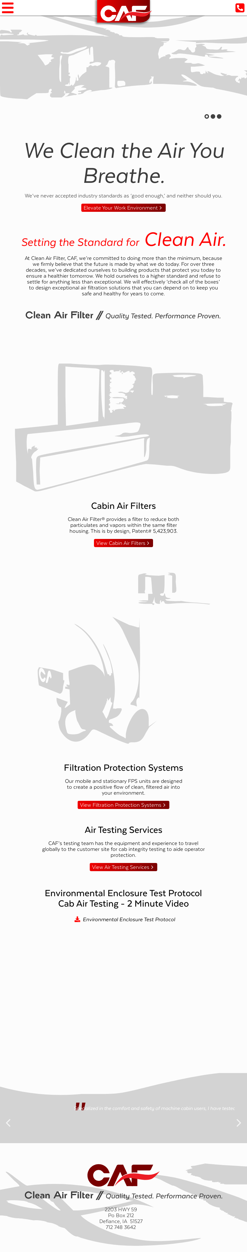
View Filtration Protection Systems (120, 805)
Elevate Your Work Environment (121, 208)
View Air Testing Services (120, 867)
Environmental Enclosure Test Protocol (129, 919)
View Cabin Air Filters (120, 543)
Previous (8, 1118)
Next (239, 1118)
